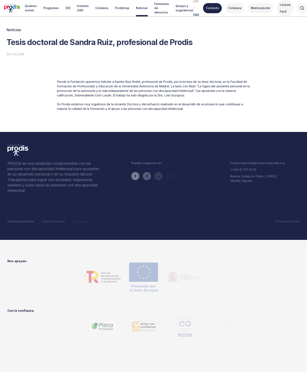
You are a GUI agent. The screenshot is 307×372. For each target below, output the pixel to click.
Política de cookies (53, 221)
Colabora (234, 8)
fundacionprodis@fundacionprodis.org (257, 163)
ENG (196, 15)
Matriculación (260, 8)
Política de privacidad (20, 221)
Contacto (212, 8)
